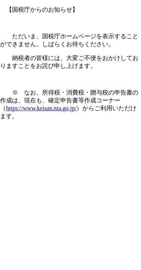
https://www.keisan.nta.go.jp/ (41, 108)
